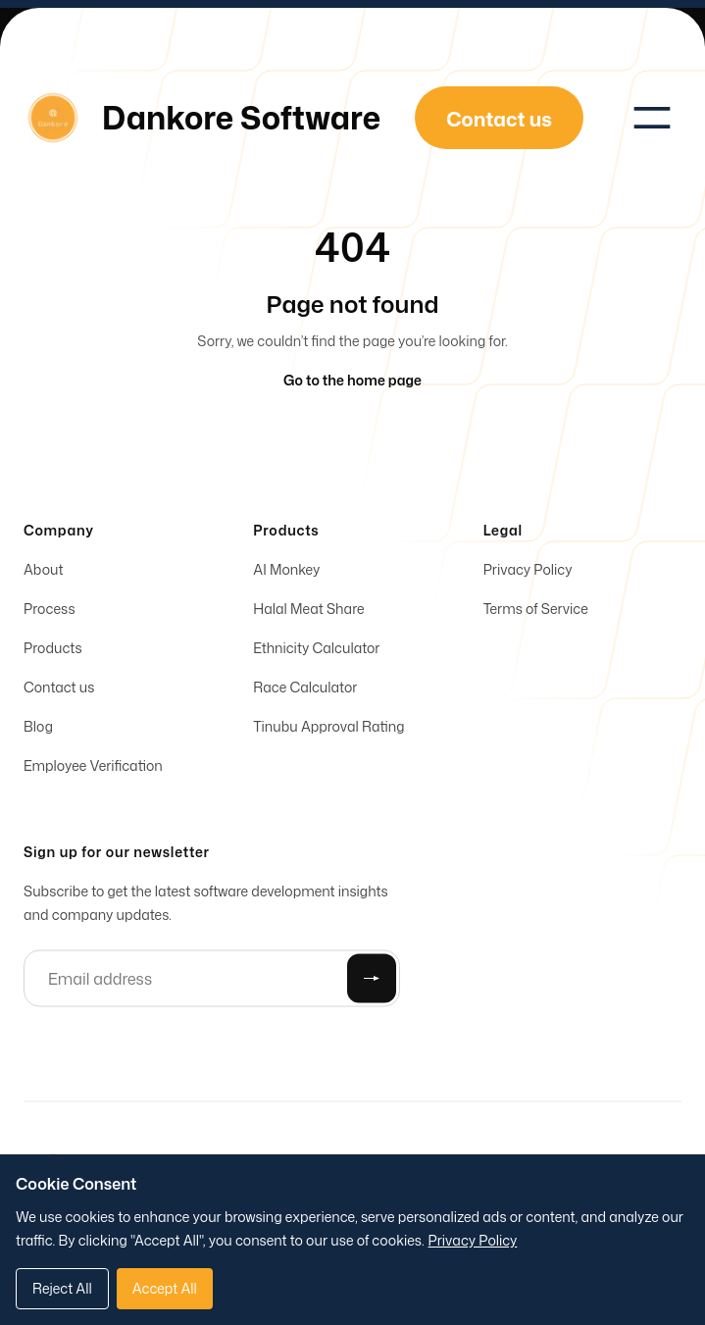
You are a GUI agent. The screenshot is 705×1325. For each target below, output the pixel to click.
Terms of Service (535, 611)
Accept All (164, 1288)
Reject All (62, 1288)
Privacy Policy (528, 572)
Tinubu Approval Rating (328, 729)
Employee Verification (93, 768)
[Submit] (371, 981)
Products (53, 650)
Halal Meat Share (308, 611)
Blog (38, 729)
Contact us (59, 690)
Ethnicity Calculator (316, 650)
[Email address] (212, 981)
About (44, 572)
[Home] (202, 117)
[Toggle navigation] (652, 117)
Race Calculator (305, 690)
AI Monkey (286, 572)
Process (50, 611)
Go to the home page (352, 380)
